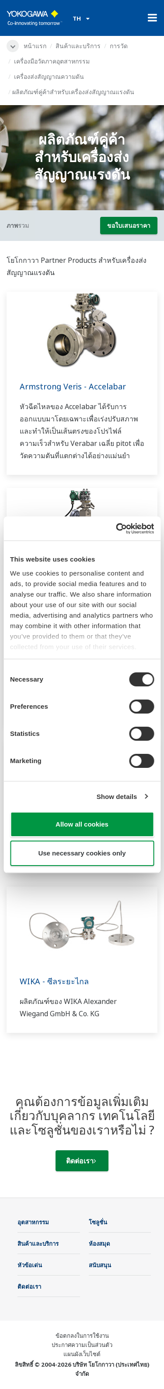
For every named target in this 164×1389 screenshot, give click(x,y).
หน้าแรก (35, 46)
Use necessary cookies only (82, 853)
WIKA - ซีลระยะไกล (54, 981)
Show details (117, 796)
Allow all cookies (82, 824)
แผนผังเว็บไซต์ (82, 1354)
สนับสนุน (100, 1265)
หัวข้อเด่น (29, 1265)
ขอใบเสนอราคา (128, 225)
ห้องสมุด (99, 1244)
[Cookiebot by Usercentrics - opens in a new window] (117, 528)
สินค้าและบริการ (78, 46)
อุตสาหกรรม (33, 1222)
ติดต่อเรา (81, 1161)
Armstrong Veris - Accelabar (73, 386)
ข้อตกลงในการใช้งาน (82, 1336)
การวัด (119, 46)
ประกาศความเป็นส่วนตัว (82, 1345)
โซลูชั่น (98, 1222)
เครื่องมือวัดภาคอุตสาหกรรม (52, 61)
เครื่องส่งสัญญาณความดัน (49, 76)
